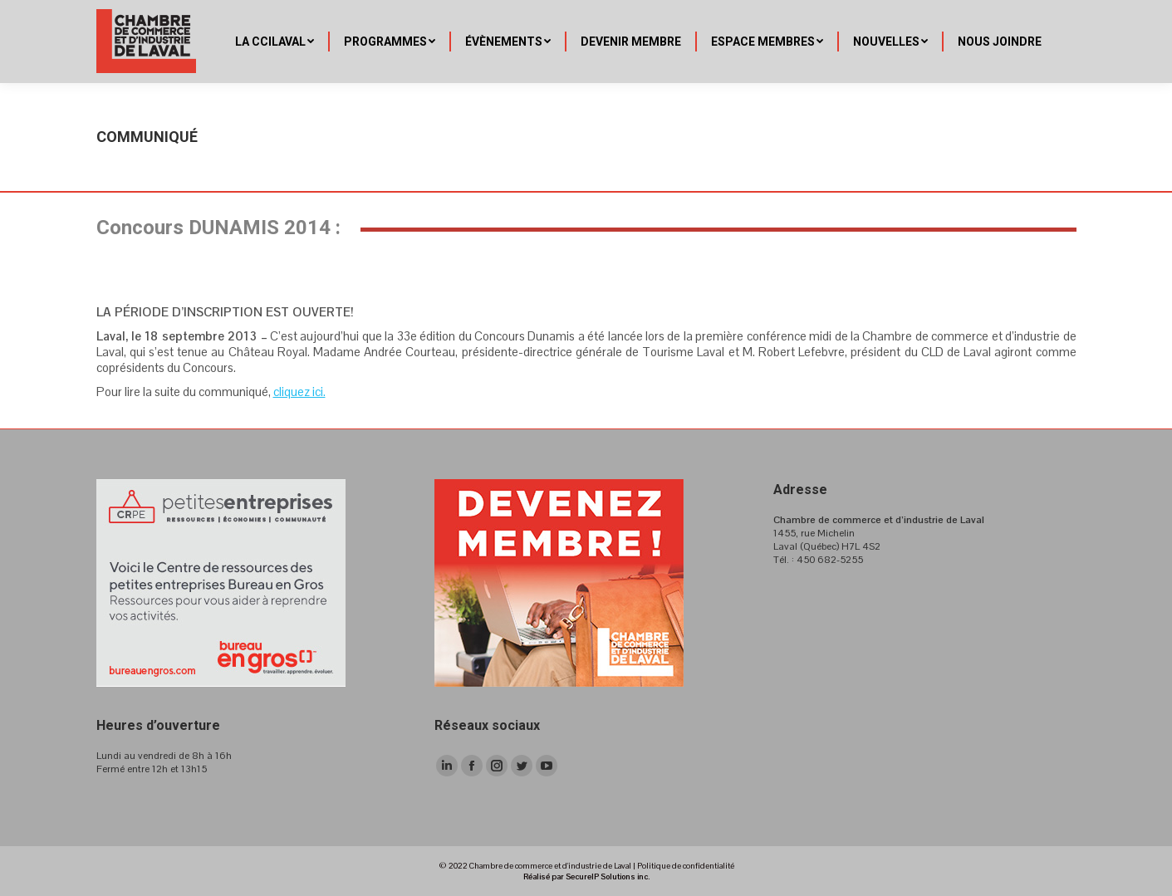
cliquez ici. (299, 391)
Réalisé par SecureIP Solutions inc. (586, 876)
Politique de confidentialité (685, 865)
